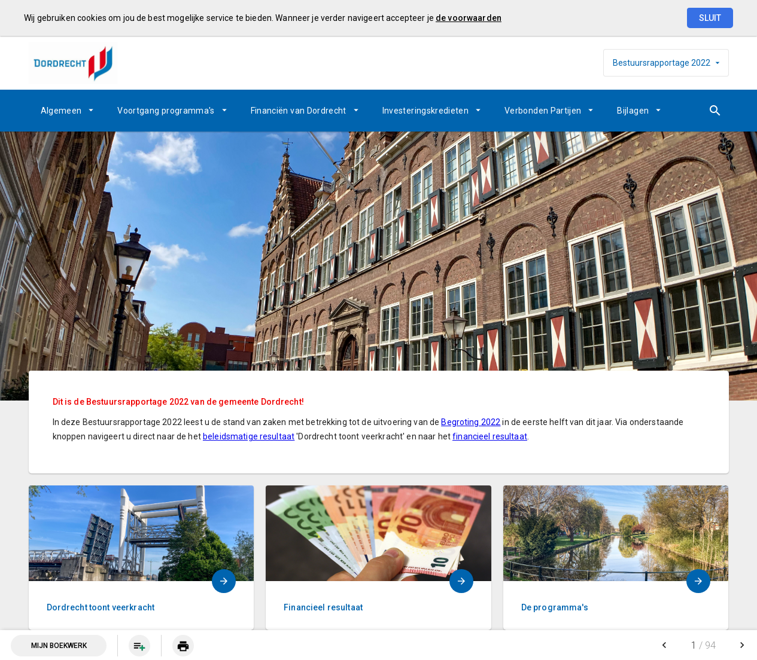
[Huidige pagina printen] (183, 645)
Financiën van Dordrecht (298, 110)
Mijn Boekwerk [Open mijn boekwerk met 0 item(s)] (59, 645)
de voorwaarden (468, 18)
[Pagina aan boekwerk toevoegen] (139, 645)
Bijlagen (633, 110)
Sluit (710, 18)
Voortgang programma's (165, 110)
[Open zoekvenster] (715, 111)
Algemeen (61, 110)
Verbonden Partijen (542, 110)
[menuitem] (67, 111)
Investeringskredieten (425, 110)
